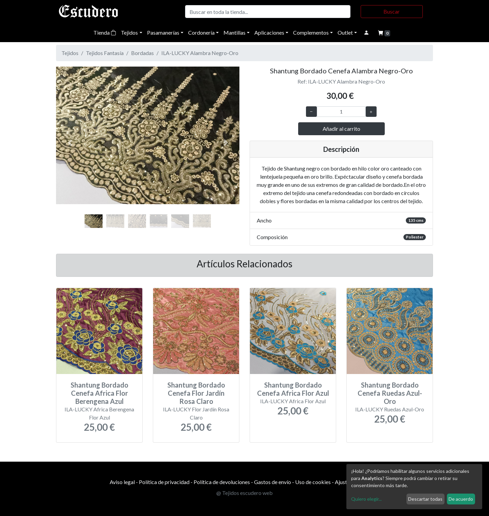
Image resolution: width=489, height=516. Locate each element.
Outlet (345, 32)
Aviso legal (122, 482)
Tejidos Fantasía (105, 53)
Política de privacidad (164, 482)
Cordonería (201, 32)
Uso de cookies (313, 482)
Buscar (391, 11)
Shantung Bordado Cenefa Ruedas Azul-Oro (390, 393)
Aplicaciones (269, 32)
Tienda (104, 32)
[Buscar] (267, 11)
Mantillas (234, 32)
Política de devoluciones (222, 482)
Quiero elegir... (366, 499)
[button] (70, 143)
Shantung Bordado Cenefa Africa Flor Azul (293, 389)
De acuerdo (461, 499)
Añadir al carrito (341, 128)
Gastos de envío (272, 482)
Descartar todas (425, 499)
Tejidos (129, 32)
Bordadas (142, 53)
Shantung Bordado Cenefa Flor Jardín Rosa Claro (196, 393)
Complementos (311, 32)
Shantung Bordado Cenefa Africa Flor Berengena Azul (99, 393)
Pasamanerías (163, 32)
